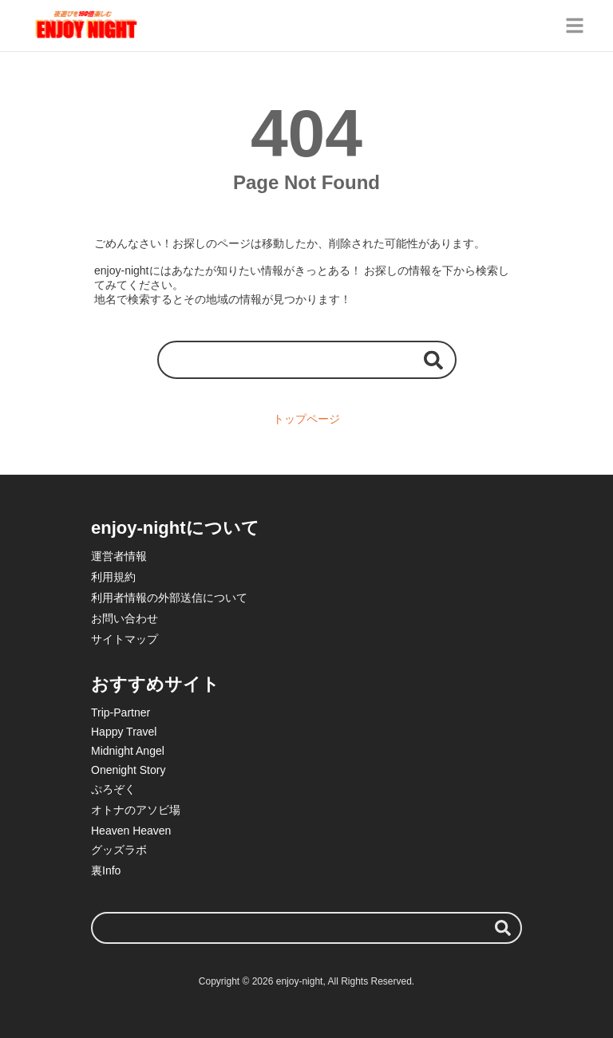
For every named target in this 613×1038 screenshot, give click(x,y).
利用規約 (113, 576)
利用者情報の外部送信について (169, 597)
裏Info (106, 870)
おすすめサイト (155, 684)
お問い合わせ (124, 618)
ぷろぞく (113, 789)
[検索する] (433, 359)
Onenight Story (128, 770)
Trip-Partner (120, 712)
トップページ (306, 418)
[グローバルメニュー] (575, 25)
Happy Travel (123, 731)
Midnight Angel (127, 750)
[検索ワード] (307, 359)
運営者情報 (119, 556)
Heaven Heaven (131, 830)
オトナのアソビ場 (135, 809)
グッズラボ (119, 849)
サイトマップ (124, 639)
